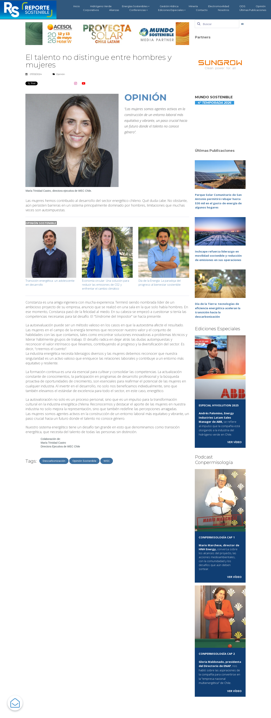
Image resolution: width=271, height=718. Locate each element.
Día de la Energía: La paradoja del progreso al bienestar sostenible (160, 282)
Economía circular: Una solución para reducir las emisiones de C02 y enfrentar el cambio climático (105, 284)
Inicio (76, 6)
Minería (193, 6)
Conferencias (138, 10)
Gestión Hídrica (169, 6)
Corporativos (91, 9)
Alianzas (114, 9)
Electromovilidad (218, 6)
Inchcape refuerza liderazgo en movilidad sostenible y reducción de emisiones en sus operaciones (218, 256)
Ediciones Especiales (172, 10)
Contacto (202, 9)
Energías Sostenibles (135, 6)
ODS (242, 6)
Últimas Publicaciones (252, 9)
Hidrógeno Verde (101, 6)
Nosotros (223, 9)
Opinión (261, 6)
